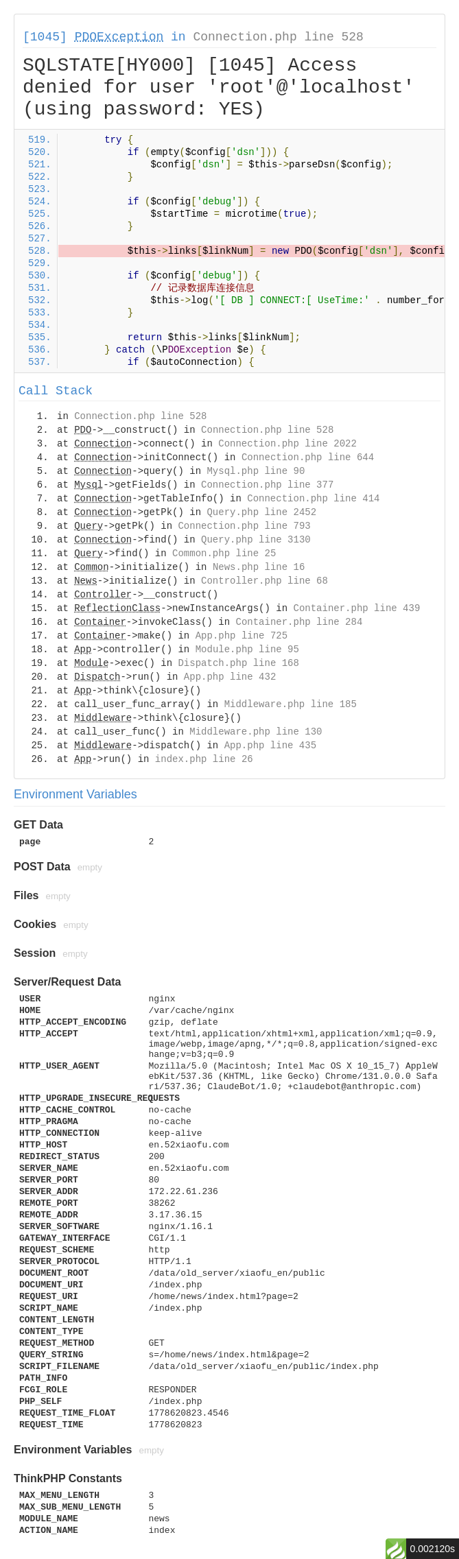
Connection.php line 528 (278, 37)
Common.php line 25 (224, 553)
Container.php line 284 (298, 622)
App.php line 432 (230, 676)
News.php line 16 (259, 567)
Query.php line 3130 (256, 539)
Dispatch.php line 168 (238, 663)
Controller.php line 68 (264, 580)
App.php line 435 (270, 745)
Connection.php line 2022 (287, 443)
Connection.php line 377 (267, 484)
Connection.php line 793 (244, 526)
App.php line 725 (241, 635)
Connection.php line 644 (308, 457)
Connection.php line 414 (313, 498)
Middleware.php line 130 (255, 731)
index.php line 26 (204, 759)
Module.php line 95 (247, 649)
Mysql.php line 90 (256, 471)
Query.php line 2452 (261, 512)
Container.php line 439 (356, 608)
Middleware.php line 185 (290, 704)
